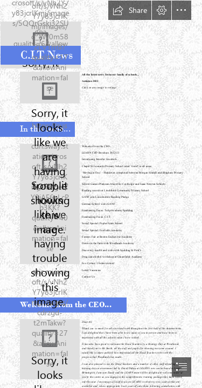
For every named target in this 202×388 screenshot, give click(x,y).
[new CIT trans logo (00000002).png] (101, 34)
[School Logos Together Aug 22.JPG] (49, 87)
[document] (101, 194)
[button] (129, 10)
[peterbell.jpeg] (49, 349)
